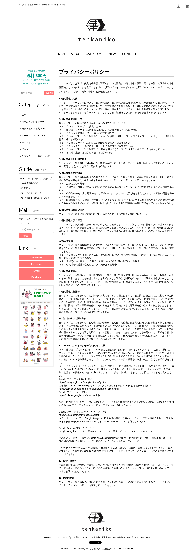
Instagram (36, 264)
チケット (26, 142)
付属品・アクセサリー (33, 121)
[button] (94, 54)
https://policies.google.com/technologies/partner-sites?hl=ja (89, 389)
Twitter (36, 270)
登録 (25, 235)
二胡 (24, 114)
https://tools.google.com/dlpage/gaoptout (79, 415)
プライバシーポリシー (32, 193)
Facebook (36, 277)
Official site (36, 257)
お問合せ (25, 188)
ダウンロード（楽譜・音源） (36, 156)
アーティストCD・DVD (34, 135)
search (49, 92)
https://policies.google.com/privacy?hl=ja (79, 395)
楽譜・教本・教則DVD (33, 128)
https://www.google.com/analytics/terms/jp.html (82, 382)
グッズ (25, 149)
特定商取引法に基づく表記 (35, 198)
